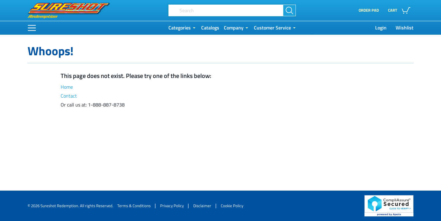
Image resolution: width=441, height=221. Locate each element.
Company (233, 28)
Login (380, 28)
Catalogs (210, 28)
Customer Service (272, 28)
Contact (69, 96)
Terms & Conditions (134, 206)
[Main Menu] (32, 28)
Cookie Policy (232, 206)
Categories (179, 28)
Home (67, 87)
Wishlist (404, 28)
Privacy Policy (172, 206)
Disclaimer (202, 206)
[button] (400, 10)
